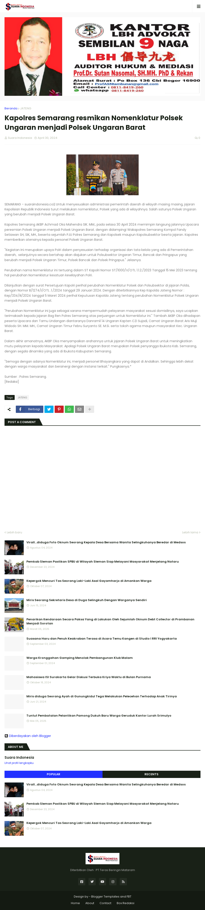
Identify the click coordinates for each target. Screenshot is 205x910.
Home (75, 903)
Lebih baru (14, 532)
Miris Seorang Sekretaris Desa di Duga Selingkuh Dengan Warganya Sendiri (86, 600)
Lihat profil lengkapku (19, 763)
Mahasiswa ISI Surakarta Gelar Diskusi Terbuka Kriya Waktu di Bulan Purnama (88, 677)
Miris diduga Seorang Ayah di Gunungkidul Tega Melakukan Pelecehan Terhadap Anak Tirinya (101, 696)
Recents (151, 774)
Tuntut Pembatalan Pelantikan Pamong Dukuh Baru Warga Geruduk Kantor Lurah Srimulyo (98, 716)
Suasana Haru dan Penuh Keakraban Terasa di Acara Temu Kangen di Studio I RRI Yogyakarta (101, 639)
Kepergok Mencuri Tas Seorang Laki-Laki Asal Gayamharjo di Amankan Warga (88, 581)
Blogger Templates (105, 896)
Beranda (11, 108)
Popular (53, 774)
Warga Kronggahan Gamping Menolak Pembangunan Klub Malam (79, 658)
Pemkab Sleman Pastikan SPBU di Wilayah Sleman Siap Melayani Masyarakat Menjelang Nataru (102, 562)
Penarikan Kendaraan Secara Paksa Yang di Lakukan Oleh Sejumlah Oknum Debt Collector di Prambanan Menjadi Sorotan (110, 621)
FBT (129, 896)
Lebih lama (190, 532)
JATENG (25, 108)
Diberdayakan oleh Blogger (28, 736)
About (89, 903)
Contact (105, 903)
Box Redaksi (125, 903)
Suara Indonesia (19, 757)
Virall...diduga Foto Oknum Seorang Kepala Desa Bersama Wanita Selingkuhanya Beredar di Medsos (106, 542)
